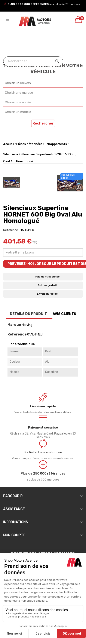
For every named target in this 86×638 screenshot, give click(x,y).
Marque (14, 325)
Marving (27, 325)
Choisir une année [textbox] (18, 102)
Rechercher (43, 123)
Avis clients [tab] (64, 314)
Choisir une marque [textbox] (19, 93)
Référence (10, 230)
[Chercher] (33, 61)
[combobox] (43, 83)
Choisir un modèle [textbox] (18, 112)
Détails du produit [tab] (28, 314)
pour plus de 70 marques (43, 4)
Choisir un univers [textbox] (18, 83)
